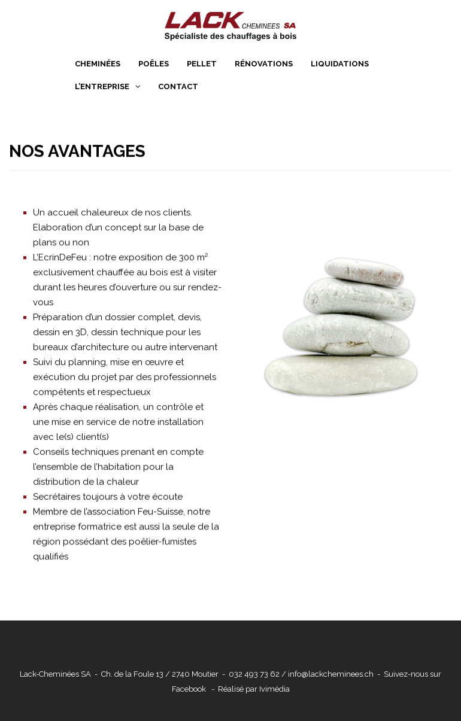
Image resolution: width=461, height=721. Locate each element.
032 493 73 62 (254, 674)
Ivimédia (274, 689)
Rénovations (264, 63)
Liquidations (340, 63)
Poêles (153, 63)
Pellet (202, 63)
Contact (178, 86)
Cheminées (97, 63)
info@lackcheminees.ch (331, 674)
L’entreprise (102, 86)
